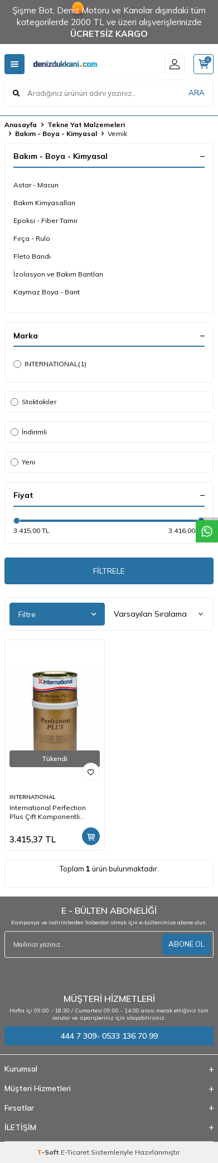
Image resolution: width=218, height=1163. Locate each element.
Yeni (23, 462)
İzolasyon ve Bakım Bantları (58, 274)
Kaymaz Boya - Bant (46, 292)
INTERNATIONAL (49, 364)
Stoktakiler (33, 402)
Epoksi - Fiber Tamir (45, 220)
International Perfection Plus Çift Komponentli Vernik (47, 812)
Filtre (57, 614)
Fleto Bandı (32, 256)
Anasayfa (20, 124)
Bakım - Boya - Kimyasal (56, 133)
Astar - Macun (36, 185)
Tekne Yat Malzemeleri (86, 124)
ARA (196, 92)
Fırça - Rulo (31, 238)
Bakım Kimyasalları (44, 202)
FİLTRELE (109, 571)
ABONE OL (186, 943)
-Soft (49, 1152)
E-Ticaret (75, 1152)
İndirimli (29, 432)
